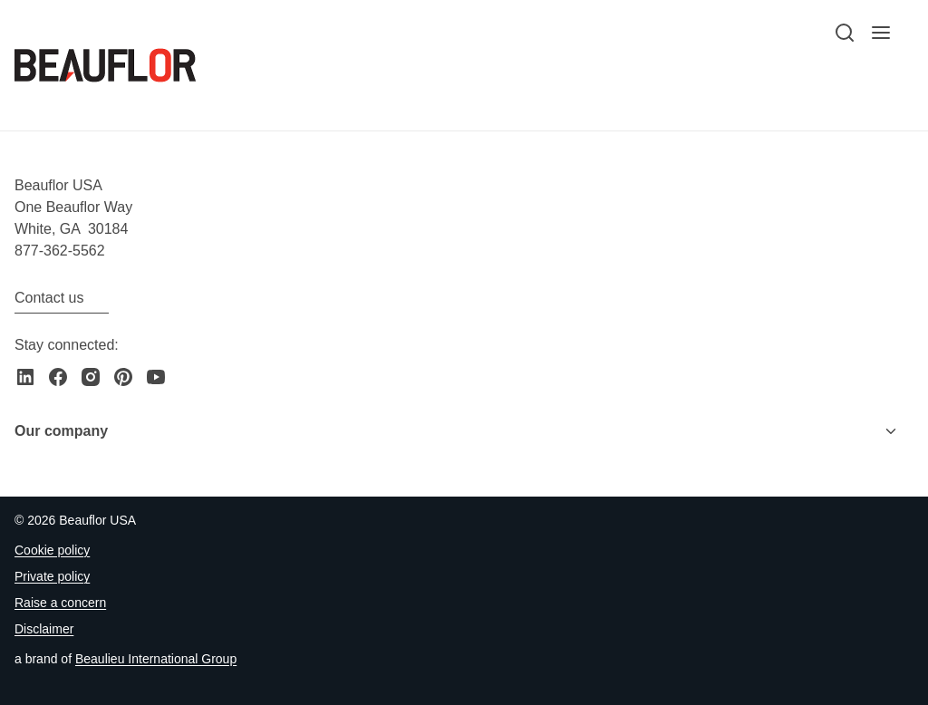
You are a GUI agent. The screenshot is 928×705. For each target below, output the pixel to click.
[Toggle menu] (891, 431)
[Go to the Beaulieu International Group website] (156, 659)
